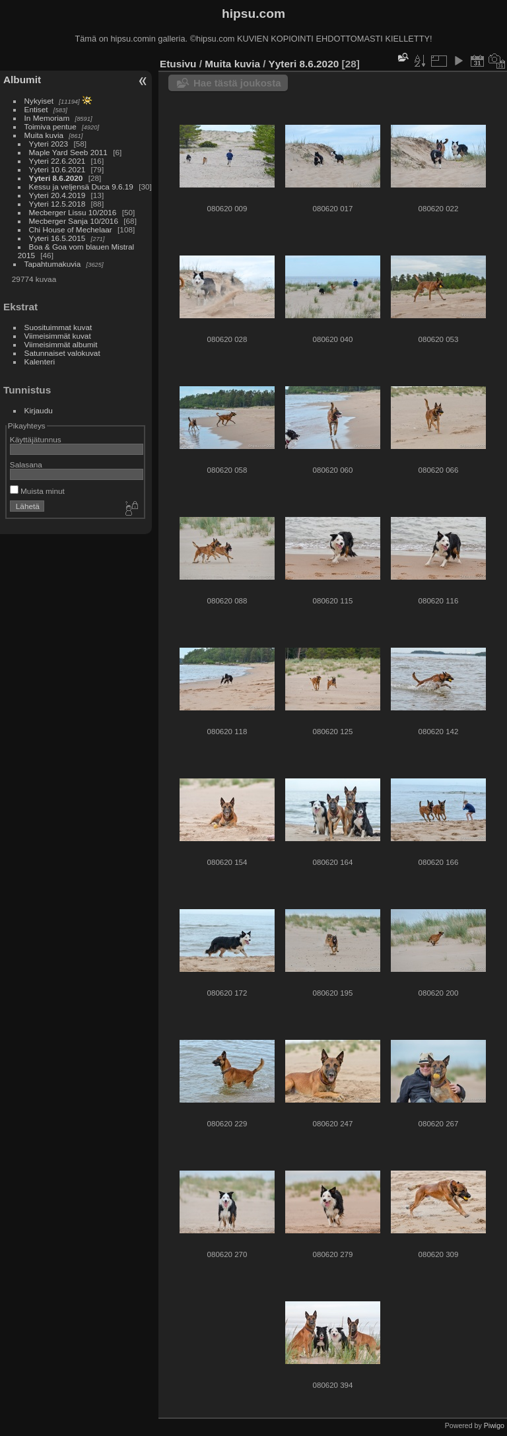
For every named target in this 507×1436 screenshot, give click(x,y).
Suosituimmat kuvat (58, 327)
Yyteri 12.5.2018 (57, 203)
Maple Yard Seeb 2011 (68, 152)
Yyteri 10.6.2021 (57, 169)
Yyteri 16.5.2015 (57, 238)
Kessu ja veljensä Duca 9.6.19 (81, 186)
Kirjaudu (38, 410)
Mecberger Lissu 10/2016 (73, 212)
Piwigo (494, 1425)
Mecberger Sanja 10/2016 (73, 221)
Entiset (36, 109)
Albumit (22, 79)
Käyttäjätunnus (35, 439)
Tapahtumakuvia (52, 263)
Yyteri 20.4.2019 (57, 195)
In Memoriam (47, 118)
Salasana (26, 464)
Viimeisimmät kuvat (57, 335)
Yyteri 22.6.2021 (57, 160)
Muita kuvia (44, 135)
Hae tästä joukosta (237, 82)
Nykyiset (38, 100)
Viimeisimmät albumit (61, 344)
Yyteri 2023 (49, 143)
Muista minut (37, 491)
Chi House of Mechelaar (70, 229)
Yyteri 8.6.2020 (56, 178)
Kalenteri (39, 361)
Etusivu (178, 63)
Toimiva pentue (50, 126)
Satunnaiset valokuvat (62, 353)
